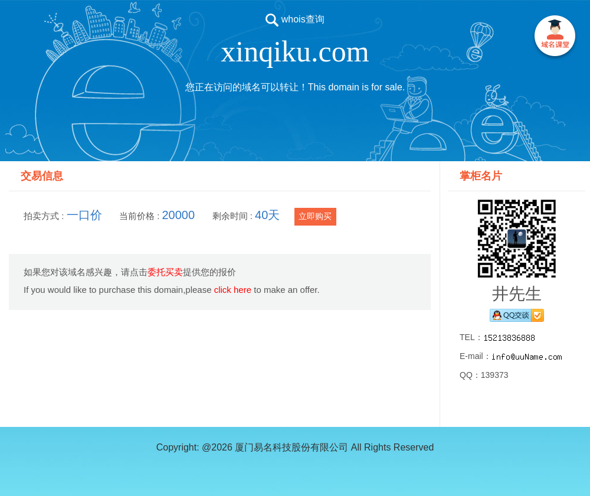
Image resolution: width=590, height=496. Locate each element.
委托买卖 (165, 272)
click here (232, 290)
